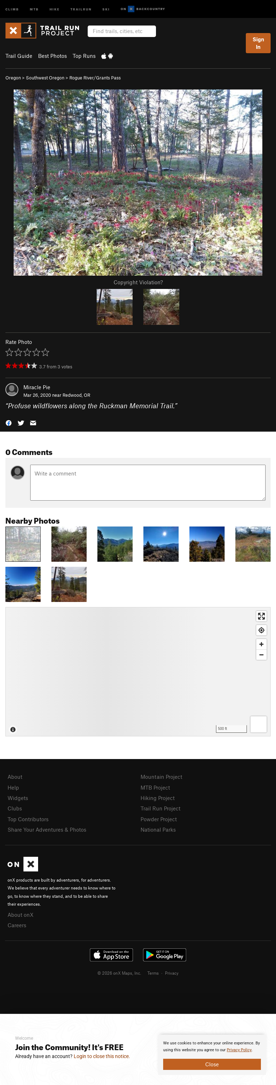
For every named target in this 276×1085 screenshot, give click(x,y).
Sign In (258, 43)
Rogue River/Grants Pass (95, 78)
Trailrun (81, 8)
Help (13, 787)
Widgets (18, 798)
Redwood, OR (76, 395)
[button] (8, 422)
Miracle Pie (36, 387)
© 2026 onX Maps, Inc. (119, 972)
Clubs (15, 808)
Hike (55, 8)
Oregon (13, 78)
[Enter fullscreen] (261, 616)
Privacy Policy (239, 1050)
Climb (12, 8)
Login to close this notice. (102, 1056)
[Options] (258, 724)
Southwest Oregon (45, 78)
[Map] (138, 671)
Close (212, 1064)
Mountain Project (161, 776)
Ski (106, 8)
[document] (212, 1055)
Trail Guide (18, 55)
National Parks (158, 829)
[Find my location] (261, 630)
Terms (153, 972)
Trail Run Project (160, 808)
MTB (34, 8)
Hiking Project (158, 798)
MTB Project (155, 787)
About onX (20, 914)
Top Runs (84, 55)
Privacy (172, 972)
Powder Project (159, 819)
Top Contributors (28, 819)
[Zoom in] (261, 644)
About (15, 776)
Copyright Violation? (138, 282)
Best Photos (52, 55)
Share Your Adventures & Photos (47, 829)
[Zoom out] (261, 654)
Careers (17, 925)
